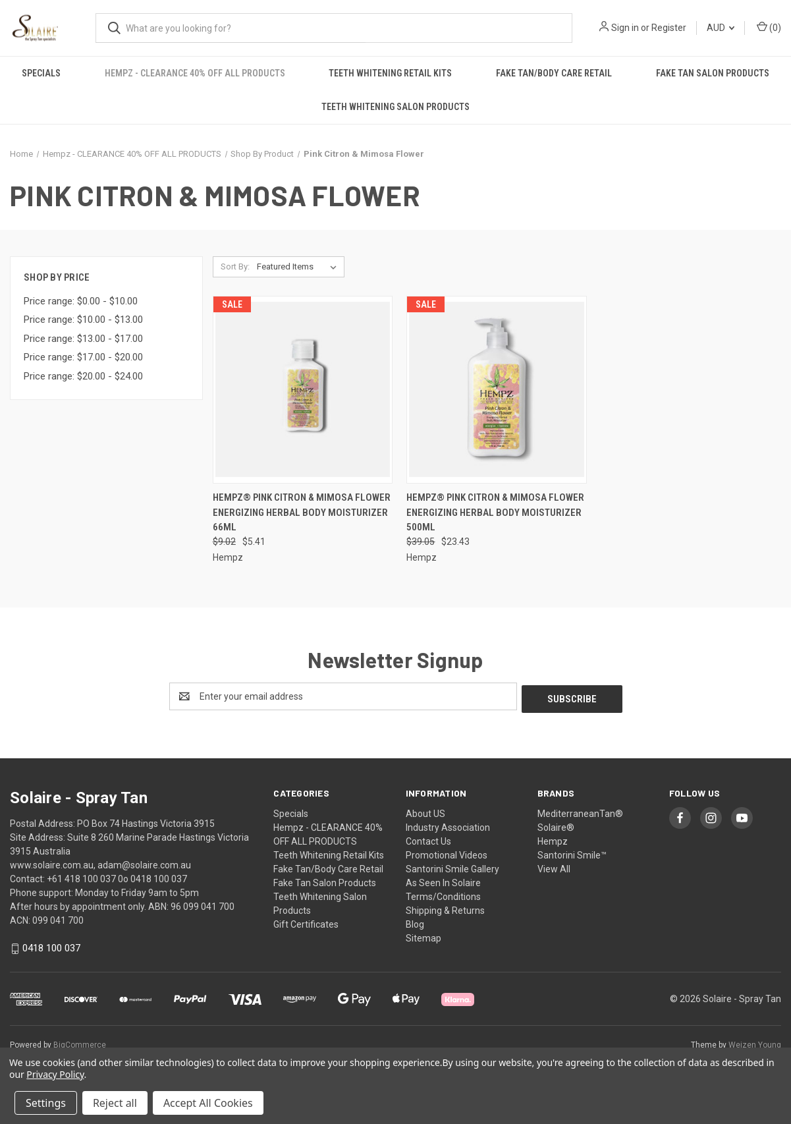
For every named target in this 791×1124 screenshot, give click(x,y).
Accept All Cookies (208, 1103)
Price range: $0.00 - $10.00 (81, 301)
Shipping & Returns (445, 908)
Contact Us (428, 838)
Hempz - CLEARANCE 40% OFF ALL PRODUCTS (195, 73)
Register (668, 27)
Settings (46, 1103)
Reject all (115, 1103)
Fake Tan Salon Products (712, 73)
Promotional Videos (446, 852)
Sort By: (235, 266)
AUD (720, 27)
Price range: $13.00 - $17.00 (83, 339)
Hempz (552, 838)
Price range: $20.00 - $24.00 (83, 376)
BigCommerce (79, 1042)
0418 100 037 (51, 945)
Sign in (625, 27)
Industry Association (448, 825)
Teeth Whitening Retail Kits (390, 73)
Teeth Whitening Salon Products (395, 106)
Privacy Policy (55, 1074)
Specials (41, 73)
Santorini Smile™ (572, 852)
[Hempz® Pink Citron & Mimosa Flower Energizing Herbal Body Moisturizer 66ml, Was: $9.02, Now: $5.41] (303, 389)
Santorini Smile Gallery (452, 866)
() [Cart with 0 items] (769, 27)
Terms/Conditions (443, 894)
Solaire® (555, 825)
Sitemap (423, 935)
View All (553, 866)
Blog (415, 921)
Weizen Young (754, 1042)
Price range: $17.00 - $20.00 (83, 357)
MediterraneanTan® (580, 811)
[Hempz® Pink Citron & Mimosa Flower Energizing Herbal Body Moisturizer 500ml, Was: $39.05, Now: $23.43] (496, 389)
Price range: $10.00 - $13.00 (83, 319)
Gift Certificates (306, 921)
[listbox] (299, 267)
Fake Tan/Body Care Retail (554, 73)
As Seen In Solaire (443, 880)
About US (425, 811)
